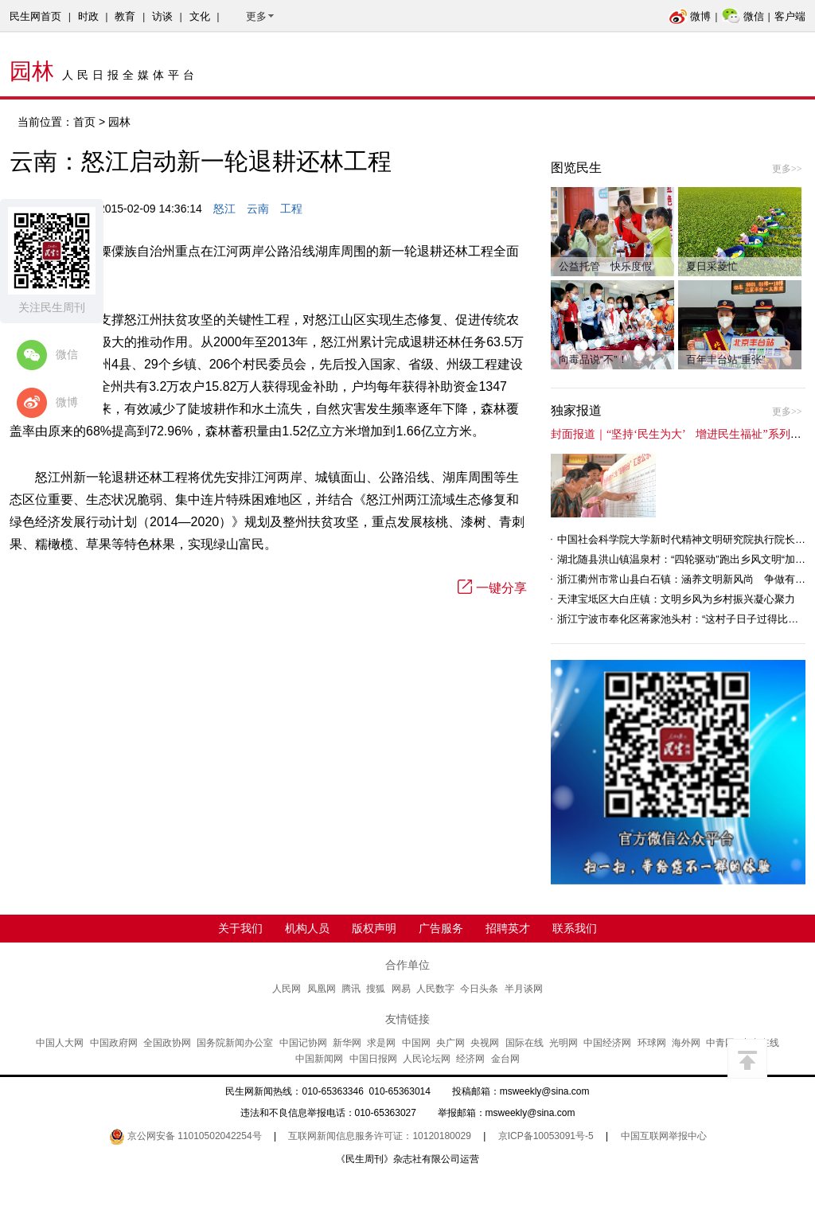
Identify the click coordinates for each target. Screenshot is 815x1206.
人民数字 (435, 988)
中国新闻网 (319, 1058)
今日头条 (479, 988)
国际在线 (524, 1042)
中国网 (416, 1042)
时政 (88, 16)
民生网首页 (35, 16)
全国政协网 (167, 1042)
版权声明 (374, 928)
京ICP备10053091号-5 (546, 1136)
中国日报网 (373, 1058)
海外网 (686, 1042)
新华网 (347, 1042)
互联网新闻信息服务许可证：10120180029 (379, 1136)
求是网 (381, 1042)
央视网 (484, 1042)
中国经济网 (607, 1042)
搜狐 (375, 988)
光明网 (563, 1042)
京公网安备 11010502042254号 (185, 1136)
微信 (743, 16)
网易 (401, 988)
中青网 (720, 1042)
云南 (258, 208)
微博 (690, 16)
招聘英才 (507, 928)
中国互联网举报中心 (664, 1136)
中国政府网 (114, 1042)
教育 (125, 16)
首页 (84, 121)
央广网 (450, 1042)
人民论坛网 (426, 1058)
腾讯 (351, 988)
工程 (291, 208)
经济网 (470, 1058)
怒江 (224, 208)
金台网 (505, 1058)
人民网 (286, 988)
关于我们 (240, 928)
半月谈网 (524, 988)
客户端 (789, 16)
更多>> (787, 168)
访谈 (162, 16)
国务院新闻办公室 (235, 1042)
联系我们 (574, 928)
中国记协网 (303, 1042)
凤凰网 (321, 988)
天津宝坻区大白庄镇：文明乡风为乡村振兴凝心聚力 (676, 599)
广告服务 (441, 928)
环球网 (652, 1042)
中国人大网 (60, 1042)
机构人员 (307, 928)
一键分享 (492, 588)
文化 (199, 16)
